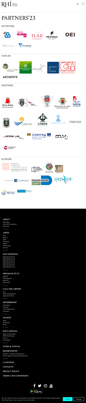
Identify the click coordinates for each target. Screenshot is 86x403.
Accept (67, 399)
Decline (79, 399)
